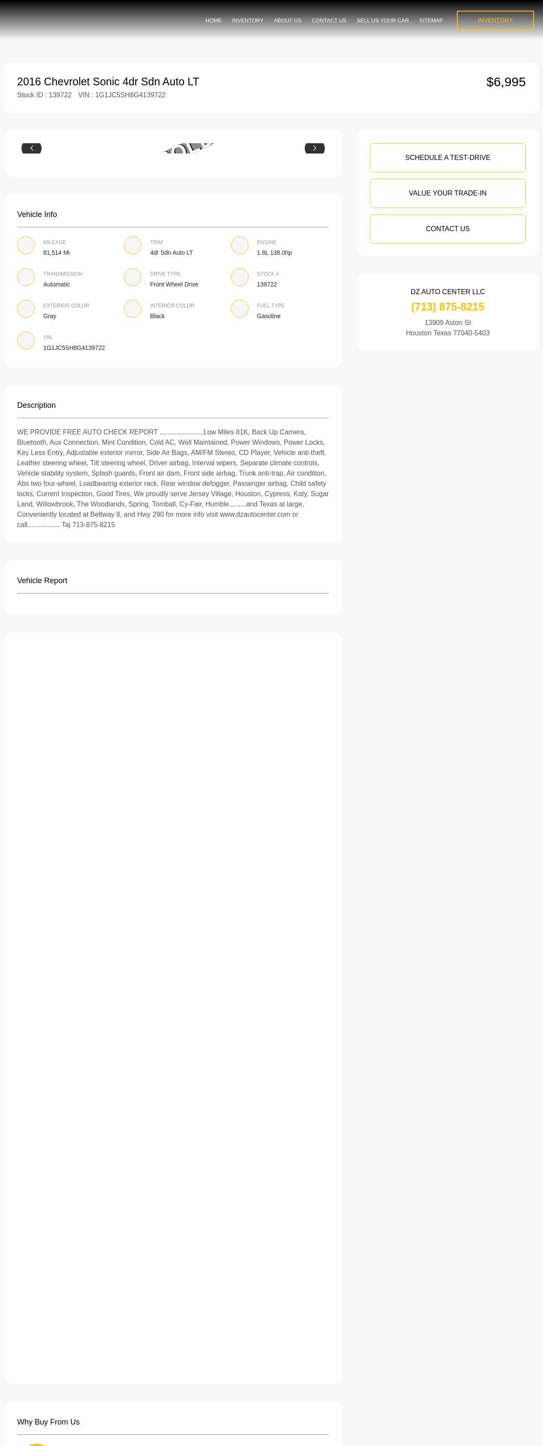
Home (214, 21)
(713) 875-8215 (447, 307)
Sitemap (431, 21)
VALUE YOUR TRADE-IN (447, 193)
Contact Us (329, 21)
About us (287, 21)
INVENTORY (495, 20)
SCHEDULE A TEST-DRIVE (447, 157)
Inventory (248, 21)
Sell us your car (383, 21)
